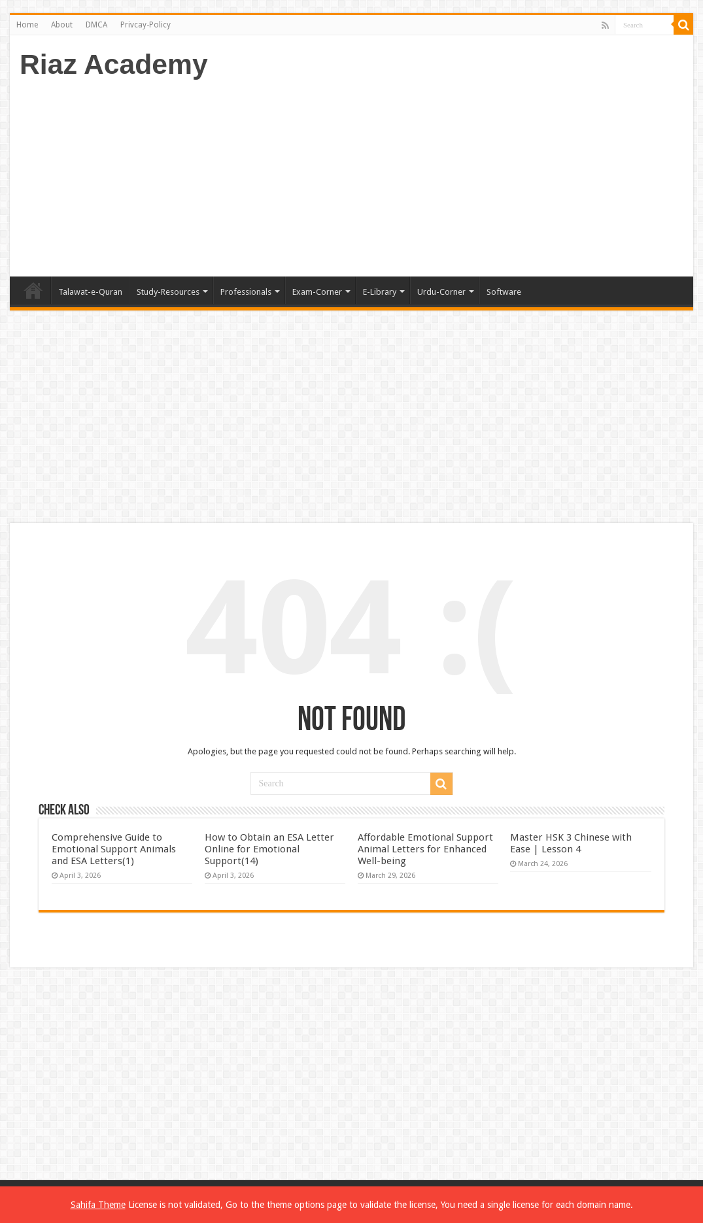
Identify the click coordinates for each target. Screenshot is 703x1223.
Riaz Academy (114, 64)
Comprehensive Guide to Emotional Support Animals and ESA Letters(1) (114, 849)
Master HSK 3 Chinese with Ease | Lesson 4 (571, 843)
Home (27, 24)
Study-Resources (168, 292)
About (62, 24)
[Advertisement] (445, 171)
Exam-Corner (317, 292)
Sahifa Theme (98, 1204)
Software (504, 292)
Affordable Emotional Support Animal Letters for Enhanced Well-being (425, 849)
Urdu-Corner (441, 292)
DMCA (96, 24)
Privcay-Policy (145, 24)
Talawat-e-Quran (90, 292)
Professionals (245, 292)
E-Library (379, 292)
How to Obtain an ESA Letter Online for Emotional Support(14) (269, 849)
